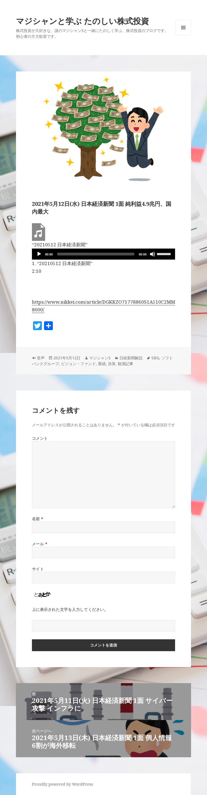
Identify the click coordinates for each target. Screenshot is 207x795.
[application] (103, 254)
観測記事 (125, 363)
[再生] (39, 254)
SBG (155, 357)
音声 (41, 357)
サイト (38, 569)
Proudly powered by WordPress (62, 784)
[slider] (95, 254)
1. (62, 263)
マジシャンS (100, 357)
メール (40, 543)
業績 (102, 363)
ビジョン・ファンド (78, 363)
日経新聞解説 (131, 357)
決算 (112, 363)
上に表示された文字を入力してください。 (70, 609)
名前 (37, 518)
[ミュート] (152, 254)
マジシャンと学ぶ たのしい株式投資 (82, 20)
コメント (40, 438)
